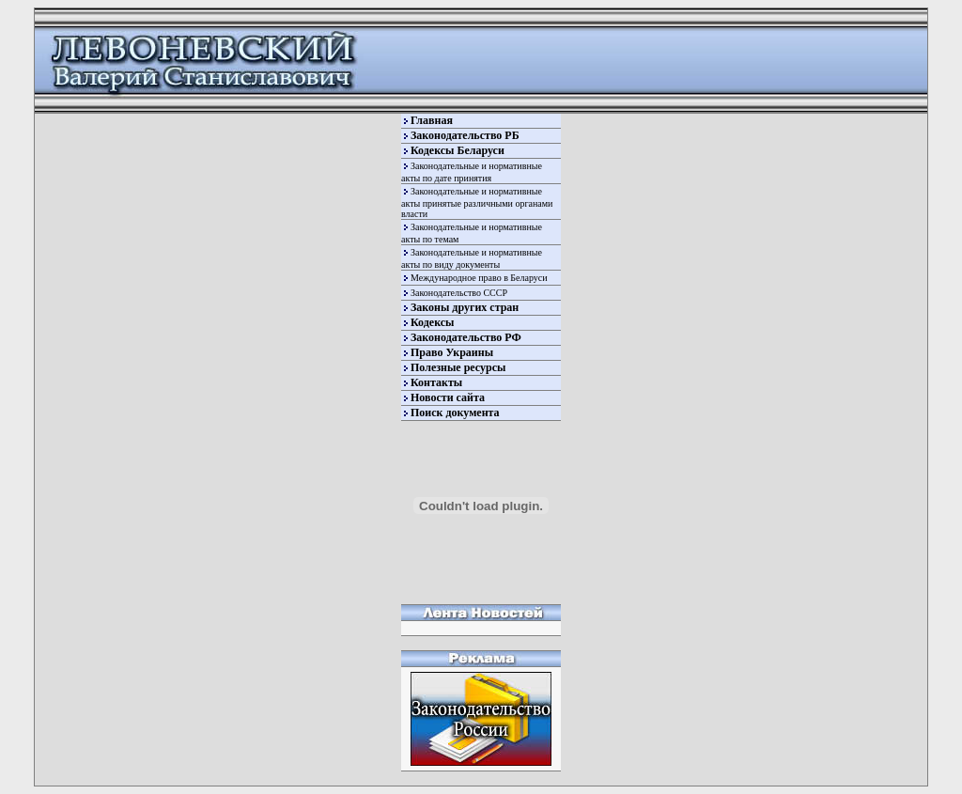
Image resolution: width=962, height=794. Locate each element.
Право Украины (452, 352)
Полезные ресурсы (458, 367)
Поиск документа (455, 412)
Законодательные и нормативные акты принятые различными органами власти (476, 202)
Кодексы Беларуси (457, 150)
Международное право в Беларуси (479, 277)
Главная (432, 120)
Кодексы (432, 322)
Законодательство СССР (459, 293)
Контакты (436, 382)
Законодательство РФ (466, 337)
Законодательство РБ (465, 135)
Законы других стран (465, 307)
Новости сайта (448, 397)
